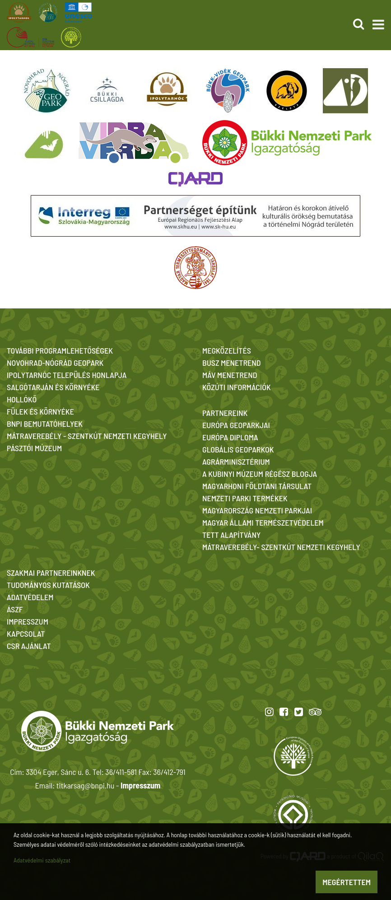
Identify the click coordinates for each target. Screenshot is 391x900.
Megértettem (346, 882)
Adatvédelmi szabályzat (42, 860)
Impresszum (140, 785)
